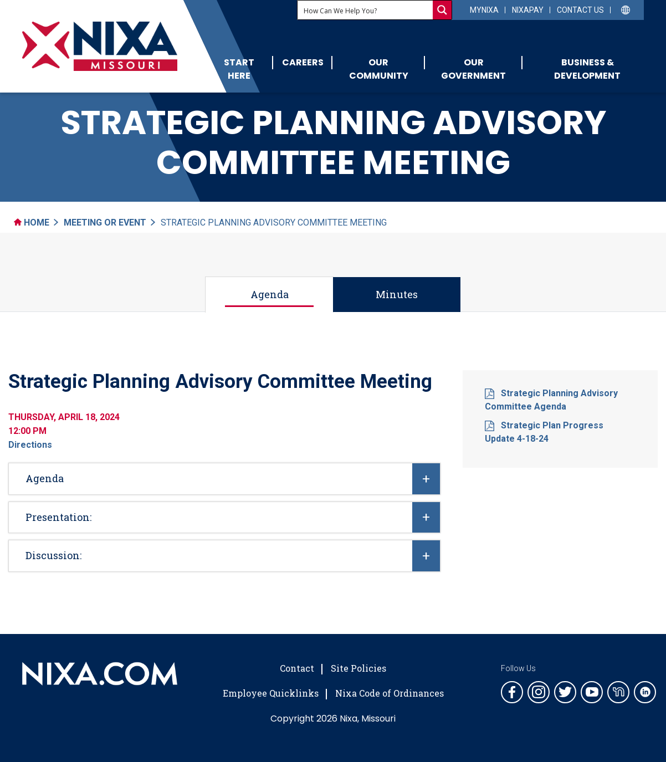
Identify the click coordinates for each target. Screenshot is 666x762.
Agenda (269, 294)
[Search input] (366, 10)
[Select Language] (626, 9)
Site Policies (358, 668)
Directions (30, 444)
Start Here (239, 69)
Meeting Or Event (105, 222)
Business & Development (587, 69)
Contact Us (580, 10)
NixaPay (528, 10)
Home (31, 222)
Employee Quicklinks (271, 693)
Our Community (378, 69)
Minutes (397, 294)
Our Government (473, 69)
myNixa (484, 10)
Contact (297, 668)
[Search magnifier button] (442, 10)
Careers (303, 62)
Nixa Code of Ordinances (389, 693)
